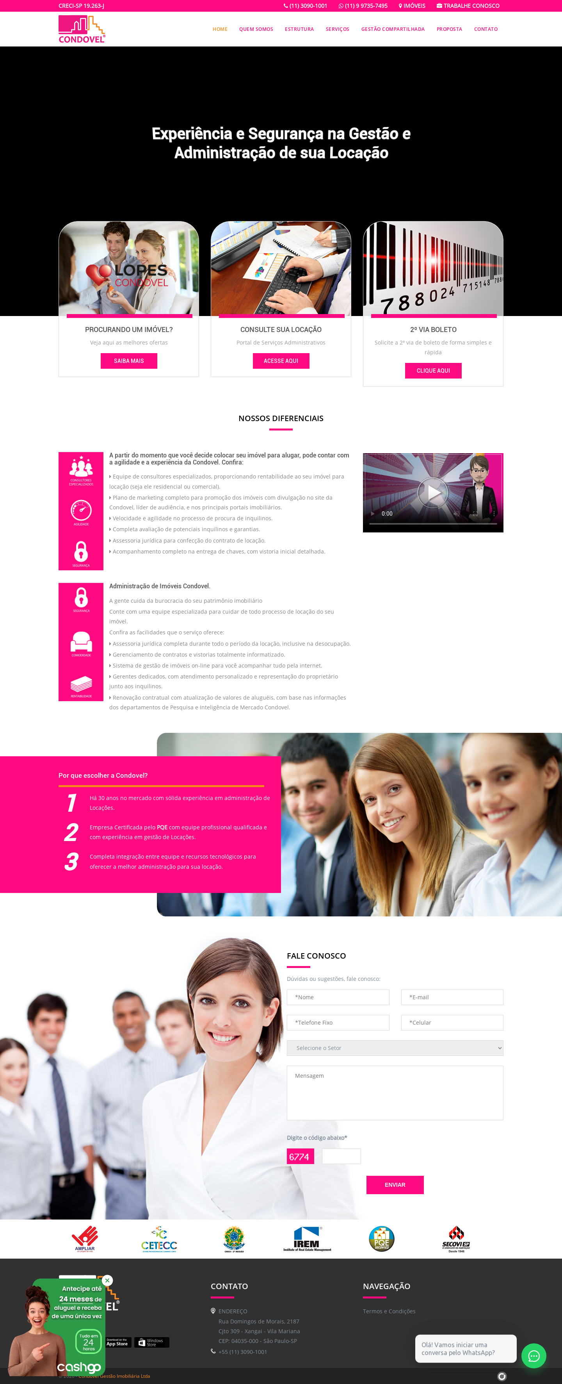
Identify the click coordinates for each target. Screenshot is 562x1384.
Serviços (338, 29)
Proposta (449, 29)
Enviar (395, 1185)
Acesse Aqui (281, 361)
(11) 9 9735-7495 (363, 5)
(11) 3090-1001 (305, 5)
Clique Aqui (433, 371)
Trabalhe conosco (468, 5)
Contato (486, 29)
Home (220, 29)
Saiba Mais (129, 361)
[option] (96, 1239)
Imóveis (412, 5)
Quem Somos (256, 29)
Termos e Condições (389, 1311)
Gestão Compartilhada (393, 29)
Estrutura (299, 29)
